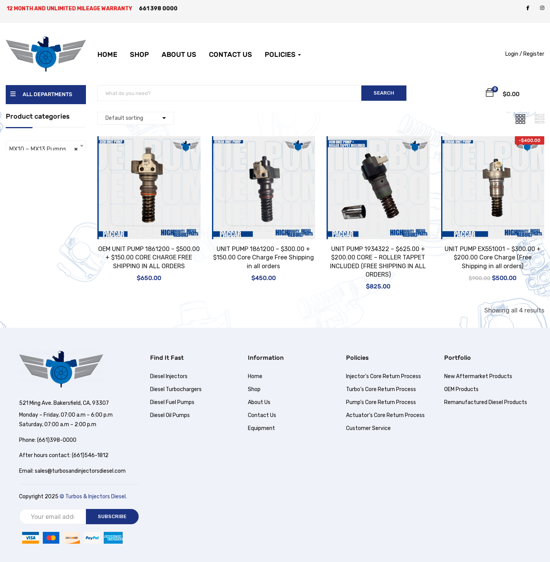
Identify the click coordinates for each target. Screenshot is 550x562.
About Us (179, 49)
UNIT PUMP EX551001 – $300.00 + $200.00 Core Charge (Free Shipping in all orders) (493, 257)
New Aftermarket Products (478, 376)
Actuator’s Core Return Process (385, 415)
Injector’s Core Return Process (383, 376)
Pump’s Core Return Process (381, 402)
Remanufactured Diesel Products (485, 402)
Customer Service (368, 428)
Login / (513, 54)
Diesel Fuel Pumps (172, 402)
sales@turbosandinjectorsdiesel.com (80, 471)
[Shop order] (135, 118)
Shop (139, 49)
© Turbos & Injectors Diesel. (93, 496)
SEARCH (384, 93)
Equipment (261, 428)
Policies (283, 49)
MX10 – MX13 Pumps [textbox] (43, 149)
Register (533, 54)
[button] (490, 94)
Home (107, 49)
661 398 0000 (158, 8)
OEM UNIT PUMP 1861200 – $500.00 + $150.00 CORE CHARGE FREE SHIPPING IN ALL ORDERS (149, 257)
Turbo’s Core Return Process (381, 389)
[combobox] (46, 145)
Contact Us (230, 49)
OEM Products (461, 389)
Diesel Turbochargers (176, 389)
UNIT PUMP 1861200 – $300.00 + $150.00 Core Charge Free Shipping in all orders (263, 257)
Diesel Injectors (169, 376)
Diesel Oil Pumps (170, 415)
